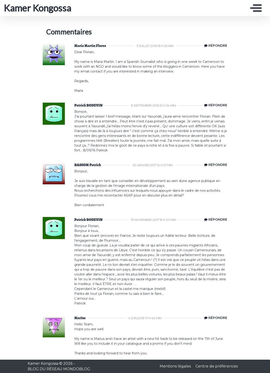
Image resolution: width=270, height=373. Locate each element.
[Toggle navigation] (254, 8)
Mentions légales (176, 366)
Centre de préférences (216, 366)
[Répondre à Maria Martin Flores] (214, 46)
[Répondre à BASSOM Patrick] (214, 165)
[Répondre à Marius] (214, 318)
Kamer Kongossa (37, 8)
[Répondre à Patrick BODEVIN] (214, 105)
